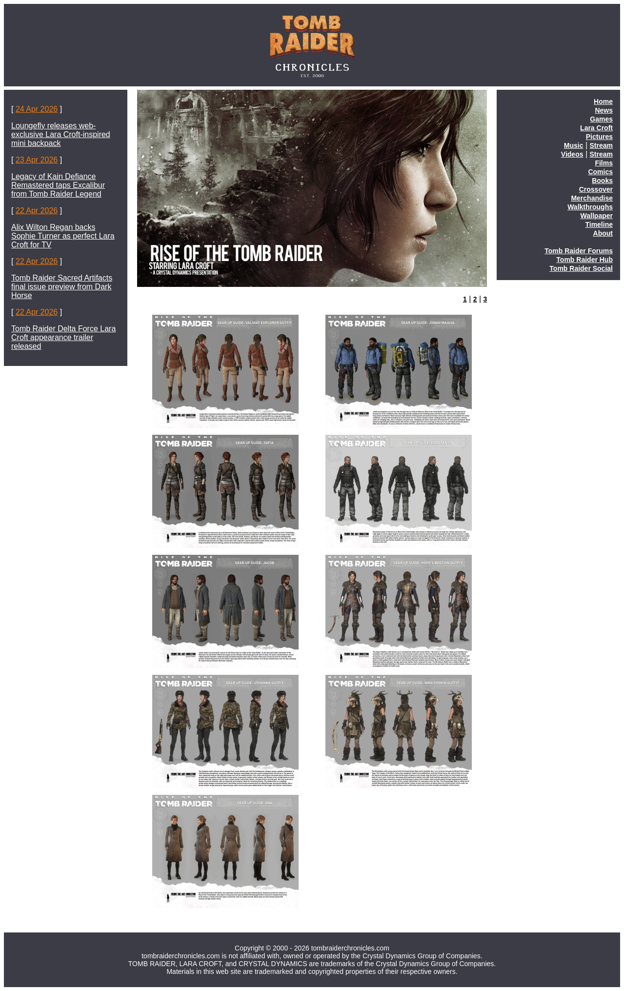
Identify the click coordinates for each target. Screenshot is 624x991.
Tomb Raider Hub (584, 259)
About (603, 233)
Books (602, 180)
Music (574, 145)
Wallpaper (597, 216)
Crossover (596, 189)
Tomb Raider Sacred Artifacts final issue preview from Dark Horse (61, 287)
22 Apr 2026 (37, 210)
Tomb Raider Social (581, 268)
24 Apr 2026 (37, 109)
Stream (601, 145)
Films (604, 163)
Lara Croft (596, 128)
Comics (600, 172)
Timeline (599, 224)
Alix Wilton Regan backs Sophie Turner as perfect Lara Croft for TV (63, 236)
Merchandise (592, 198)
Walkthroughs (590, 207)
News (604, 110)
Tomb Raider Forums (578, 251)
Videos (572, 154)
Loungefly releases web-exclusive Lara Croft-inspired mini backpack (60, 134)
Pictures (599, 137)
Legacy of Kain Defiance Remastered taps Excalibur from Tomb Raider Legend (58, 185)
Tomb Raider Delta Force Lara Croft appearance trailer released (63, 337)
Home (603, 101)
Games (601, 119)
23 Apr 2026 (37, 160)
